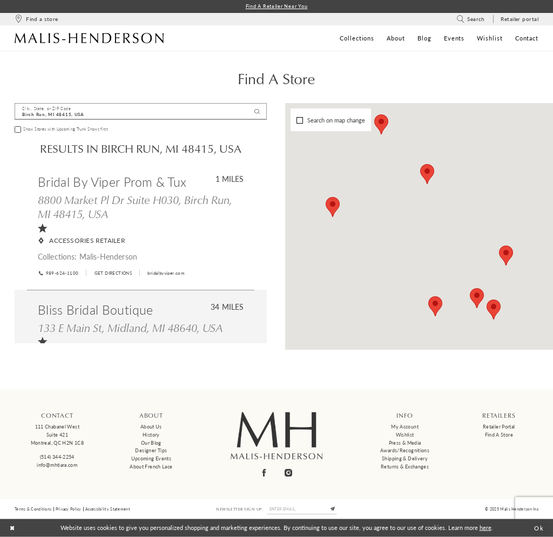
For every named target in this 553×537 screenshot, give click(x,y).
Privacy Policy (69, 509)
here (485, 528)
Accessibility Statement (107, 509)
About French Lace (151, 466)
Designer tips (151, 450)
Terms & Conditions (33, 509)
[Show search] (471, 19)
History (151, 434)
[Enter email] (302, 509)
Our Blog (151, 442)
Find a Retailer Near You (277, 6)
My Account (405, 426)
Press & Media (405, 442)
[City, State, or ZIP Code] (141, 111)
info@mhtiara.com (57, 464)
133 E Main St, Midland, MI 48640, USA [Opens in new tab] (130, 328)
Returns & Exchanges (405, 466)
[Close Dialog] (12, 528)
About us (151, 426)
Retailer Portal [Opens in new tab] (499, 426)
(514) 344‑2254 (57, 456)
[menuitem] (36, 19)
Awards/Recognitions (404, 450)
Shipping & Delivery (405, 458)
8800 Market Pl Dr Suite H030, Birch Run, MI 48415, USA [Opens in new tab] (135, 207)
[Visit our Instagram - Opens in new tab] (289, 473)
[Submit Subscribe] (333, 509)
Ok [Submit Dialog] (539, 528)
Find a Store (499, 434)
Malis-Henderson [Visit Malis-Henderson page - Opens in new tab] (108, 256)
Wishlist (405, 434)
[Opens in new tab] (113, 273)
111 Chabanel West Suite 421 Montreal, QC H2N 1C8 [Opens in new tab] (57, 434)
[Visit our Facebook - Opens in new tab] (264, 473)
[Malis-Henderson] (89, 38)
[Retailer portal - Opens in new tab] (520, 19)
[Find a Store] (36, 19)
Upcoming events (151, 458)
